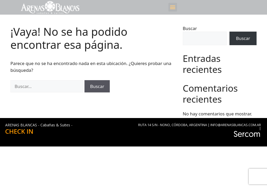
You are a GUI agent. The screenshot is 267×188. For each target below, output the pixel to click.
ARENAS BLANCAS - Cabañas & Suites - (38, 124)
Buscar (190, 28)
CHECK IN (19, 131)
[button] (172, 7)
